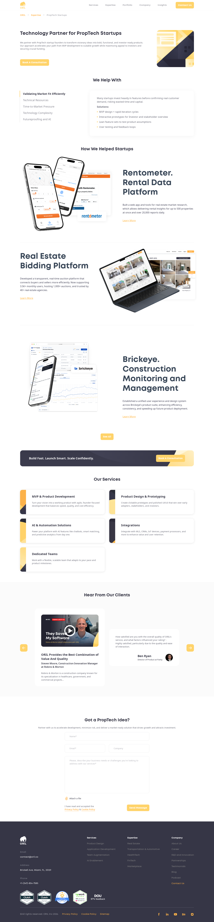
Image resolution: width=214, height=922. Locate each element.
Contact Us (185, 5)
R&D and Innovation (182, 855)
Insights (162, 5)
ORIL (22, 14)
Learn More (129, 220)
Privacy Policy (72, 809)
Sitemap (104, 914)
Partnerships (178, 861)
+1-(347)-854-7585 (29, 883)
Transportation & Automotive (143, 849)
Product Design (95, 843)
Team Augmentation (98, 855)
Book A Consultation (34, 62)
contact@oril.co (29, 857)
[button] (23, 648)
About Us (176, 843)
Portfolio (127, 5)
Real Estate (133, 843)
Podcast (176, 878)
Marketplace (134, 866)
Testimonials (178, 866)
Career (175, 849)
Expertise (110, 5)
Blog (174, 872)
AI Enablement (95, 861)
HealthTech (133, 855)
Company (145, 5)
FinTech (131, 861)
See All (107, 437)
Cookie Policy (88, 809)
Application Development (101, 849)
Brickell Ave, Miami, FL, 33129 (35, 870)
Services (93, 5)
